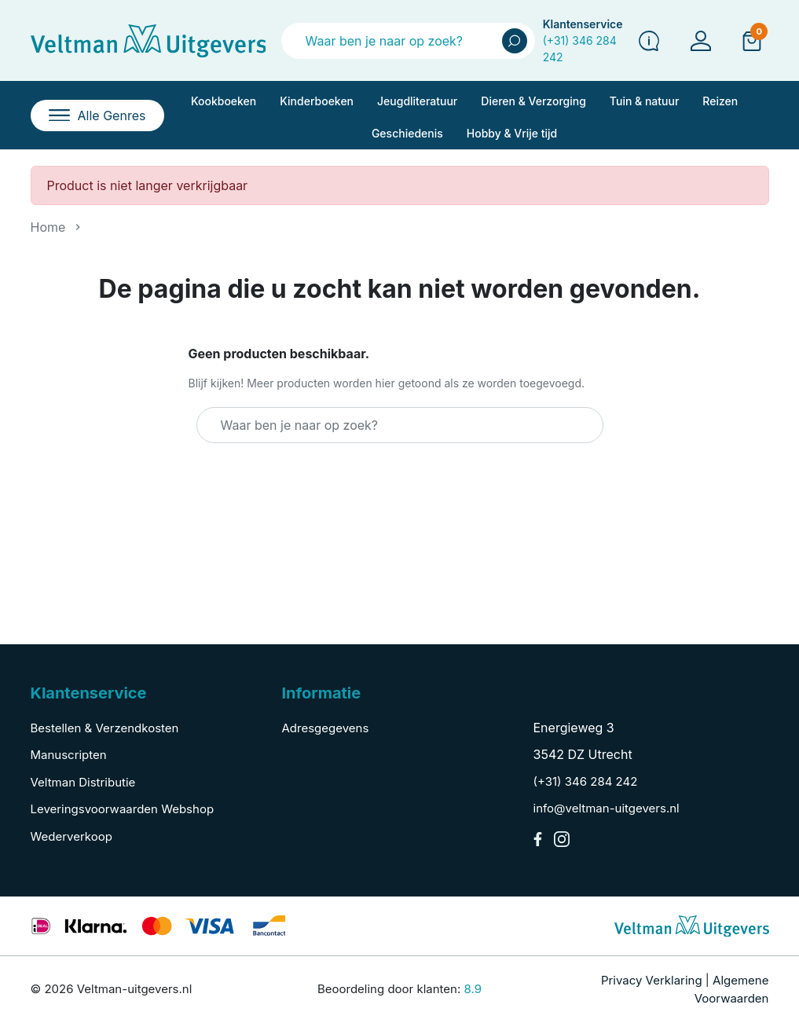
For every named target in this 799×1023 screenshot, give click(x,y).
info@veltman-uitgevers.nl (606, 808)
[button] (752, 40)
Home (48, 227)
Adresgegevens (325, 727)
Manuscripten (69, 754)
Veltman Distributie (83, 782)
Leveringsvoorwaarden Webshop (122, 808)
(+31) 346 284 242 (585, 781)
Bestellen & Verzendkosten (105, 727)
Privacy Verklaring (651, 980)
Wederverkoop (71, 836)
